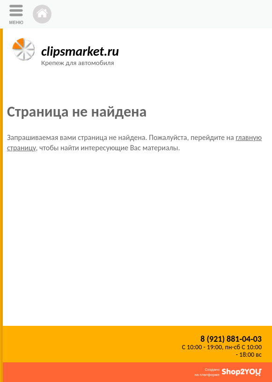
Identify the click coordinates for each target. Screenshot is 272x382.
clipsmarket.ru (80, 51)
